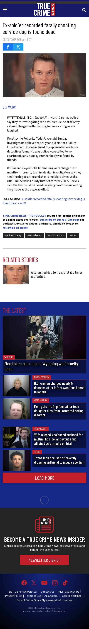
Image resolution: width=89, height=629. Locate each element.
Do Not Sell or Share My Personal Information (45, 600)
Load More (44, 478)
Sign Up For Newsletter (23, 592)
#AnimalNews (35, 235)
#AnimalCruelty (13, 235)
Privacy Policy (13, 596)
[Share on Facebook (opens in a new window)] (8, 47)
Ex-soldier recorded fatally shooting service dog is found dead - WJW (44, 201)
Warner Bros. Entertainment (53, 611)
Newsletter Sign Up (44, 560)
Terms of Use (33, 596)
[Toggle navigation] (5, 9)
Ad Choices (51, 596)
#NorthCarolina (56, 235)
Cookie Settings (71, 596)
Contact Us (47, 592)
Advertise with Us (68, 592)
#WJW (73, 235)
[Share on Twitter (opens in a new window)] (18, 47)
